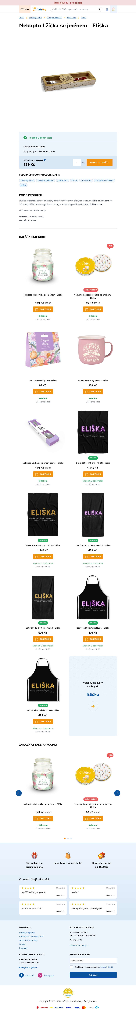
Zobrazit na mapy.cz (79, 945)
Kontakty (23, 948)
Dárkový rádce (35, 17)
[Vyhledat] (99, 9)
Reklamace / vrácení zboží (31, 936)
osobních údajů (106, 967)
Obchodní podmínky (28, 940)
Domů (21, 17)
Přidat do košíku (99, 162)
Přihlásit (93, 975)
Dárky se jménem (54, 17)
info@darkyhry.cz (28, 967)
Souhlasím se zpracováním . (94, 967)
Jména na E (71, 17)
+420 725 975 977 (28, 959)
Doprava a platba (27, 932)
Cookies (23, 944)
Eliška (83, 17)
